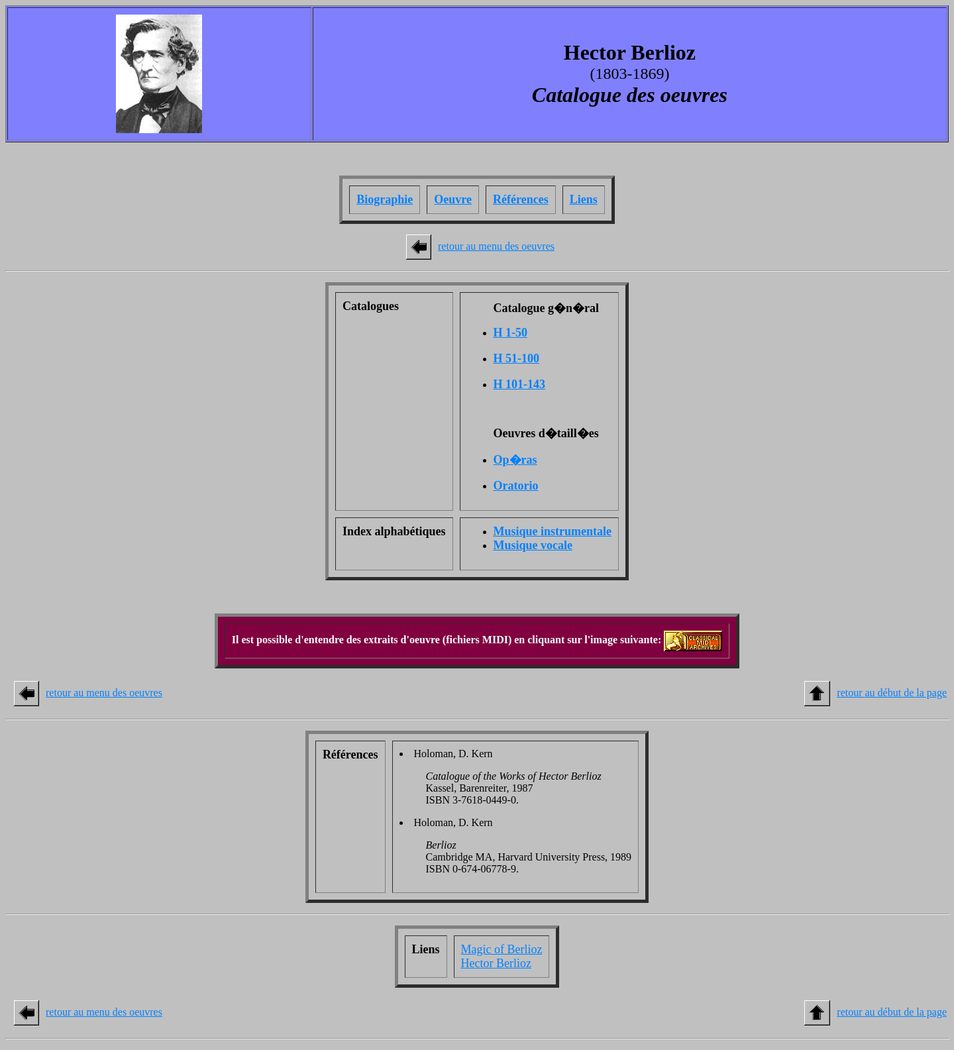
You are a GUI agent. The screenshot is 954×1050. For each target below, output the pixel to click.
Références (521, 199)
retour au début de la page (892, 692)
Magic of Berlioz (502, 949)
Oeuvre (453, 199)
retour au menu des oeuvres (496, 246)
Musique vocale (533, 545)
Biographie (384, 199)
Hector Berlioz (496, 963)
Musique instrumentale (553, 531)
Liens (584, 199)
